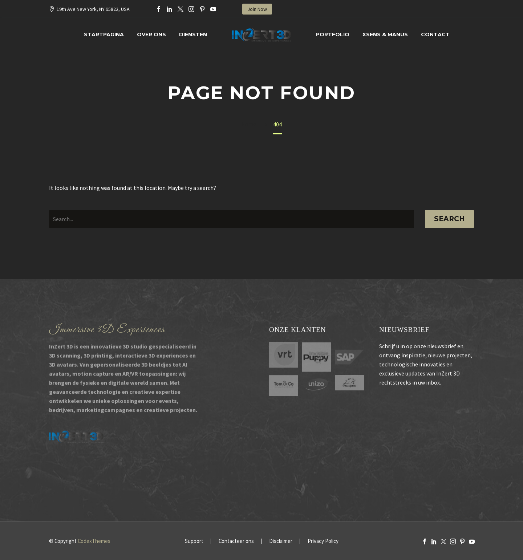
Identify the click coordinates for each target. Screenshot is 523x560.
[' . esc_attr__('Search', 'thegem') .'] (231, 219)
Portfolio (332, 34)
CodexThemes (94, 540)
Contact (435, 34)
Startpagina (104, 34)
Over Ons (151, 34)
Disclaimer (280, 541)
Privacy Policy (323, 541)
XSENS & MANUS (385, 34)
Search (449, 219)
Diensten (193, 34)
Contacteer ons (236, 541)
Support (194, 541)
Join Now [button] (257, 9)
